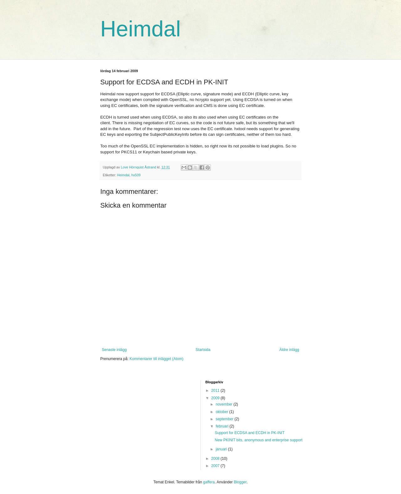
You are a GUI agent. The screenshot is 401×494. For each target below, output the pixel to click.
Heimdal (140, 29)
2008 (216, 458)
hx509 (135, 175)
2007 (216, 466)
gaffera (209, 482)
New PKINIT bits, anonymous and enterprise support (258, 440)
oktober (222, 412)
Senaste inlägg (114, 350)
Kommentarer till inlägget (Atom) (156, 359)
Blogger (240, 482)
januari (222, 449)
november (224, 404)
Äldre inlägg (289, 350)
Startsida (202, 350)
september (225, 419)
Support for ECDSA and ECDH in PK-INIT (249, 433)
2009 (216, 398)
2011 (216, 390)
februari (222, 426)
